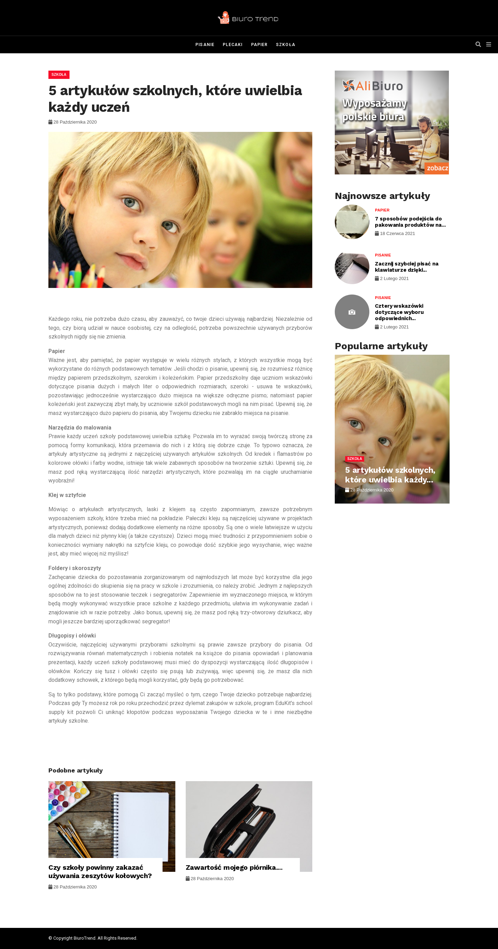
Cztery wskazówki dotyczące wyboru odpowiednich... (399, 312)
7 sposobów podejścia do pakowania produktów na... (410, 222)
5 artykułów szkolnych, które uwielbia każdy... (390, 475)
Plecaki (233, 44)
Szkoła (285, 44)
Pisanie (204, 44)
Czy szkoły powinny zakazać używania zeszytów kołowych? (99, 871)
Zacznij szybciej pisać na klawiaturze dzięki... (406, 267)
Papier (259, 44)
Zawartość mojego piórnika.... (234, 867)
